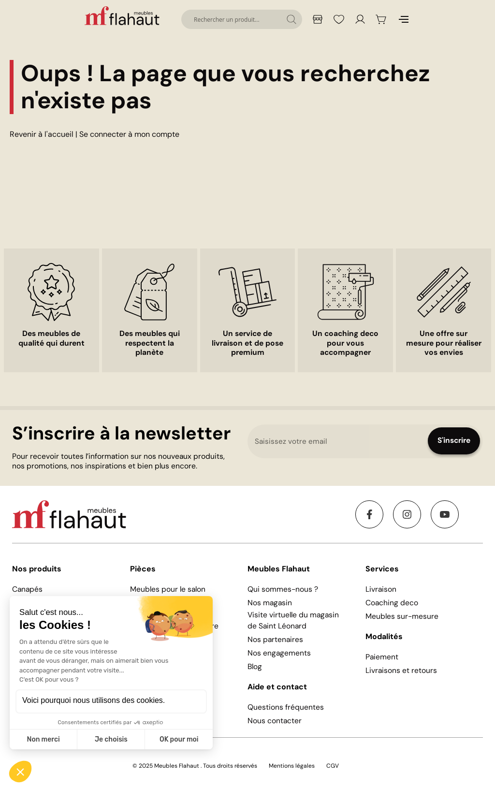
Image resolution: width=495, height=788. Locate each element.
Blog (255, 666)
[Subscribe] (454, 440)
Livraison (380, 589)
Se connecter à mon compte (129, 134)
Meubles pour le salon (167, 589)
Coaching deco (391, 603)
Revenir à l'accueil (41, 134)
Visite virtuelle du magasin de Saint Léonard (293, 620)
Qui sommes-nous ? (283, 589)
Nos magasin (270, 603)
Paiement (381, 657)
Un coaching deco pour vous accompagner (345, 343)
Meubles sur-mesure (401, 616)
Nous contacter (275, 721)
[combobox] (241, 19)
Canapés (27, 589)
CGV (332, 766)
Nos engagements (279, 653)
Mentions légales (292, 766)
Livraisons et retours (401, 670)
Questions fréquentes (286, 707)
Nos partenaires (275, 639)
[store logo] (123, 15)
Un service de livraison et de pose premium (247, 343)
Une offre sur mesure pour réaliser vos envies (443, 343)
